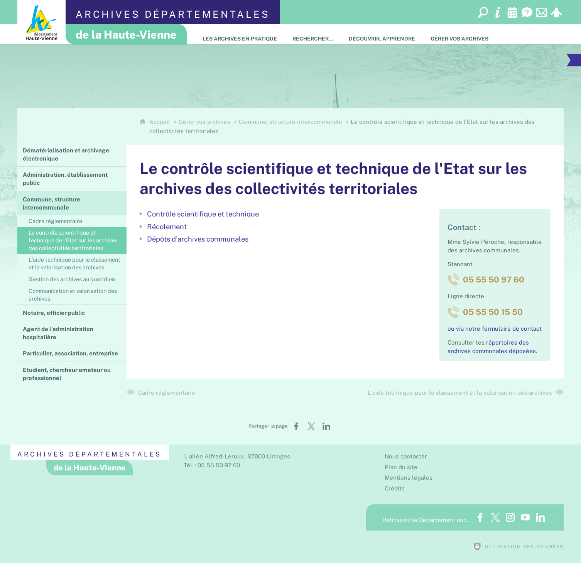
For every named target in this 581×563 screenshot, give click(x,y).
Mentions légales (408, 477)
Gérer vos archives (204, 121)
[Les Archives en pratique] (240, 34)
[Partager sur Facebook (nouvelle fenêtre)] (296, 426)
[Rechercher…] (313, 34)
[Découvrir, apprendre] (382, 34)
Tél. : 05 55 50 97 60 (212, 465)
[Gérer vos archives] (459, 34)
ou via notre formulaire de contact (495, 328)
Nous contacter (406, 456)
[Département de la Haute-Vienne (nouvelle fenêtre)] (41, 22)
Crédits (395, 488)
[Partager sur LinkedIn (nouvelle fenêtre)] (326, 426)
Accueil (160, 121)
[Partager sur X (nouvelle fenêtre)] (311, 426)
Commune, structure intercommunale (290, 121)
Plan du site (401, 467)
